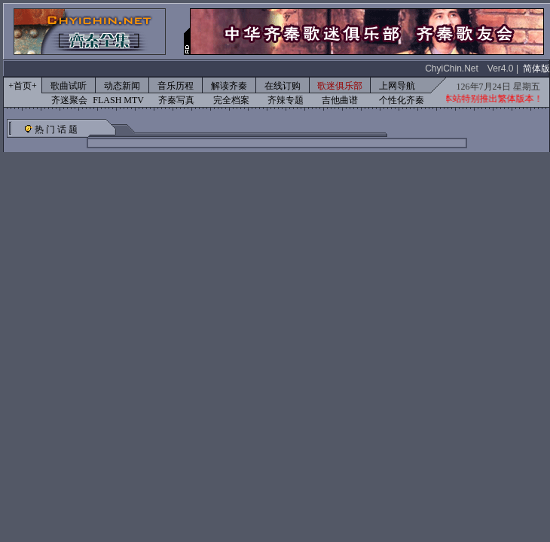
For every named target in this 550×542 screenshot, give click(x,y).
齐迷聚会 (69, 100)
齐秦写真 (176, 100)
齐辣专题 (285, 100)
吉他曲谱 (340, 100)
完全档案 (231, 100)
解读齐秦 (229, 86)
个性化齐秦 (401, 100)
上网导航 (397, 86)
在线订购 (282, 86)
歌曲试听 (68, 86)
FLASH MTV (118, 100)
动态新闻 (122, 86)
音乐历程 (175, 86)
